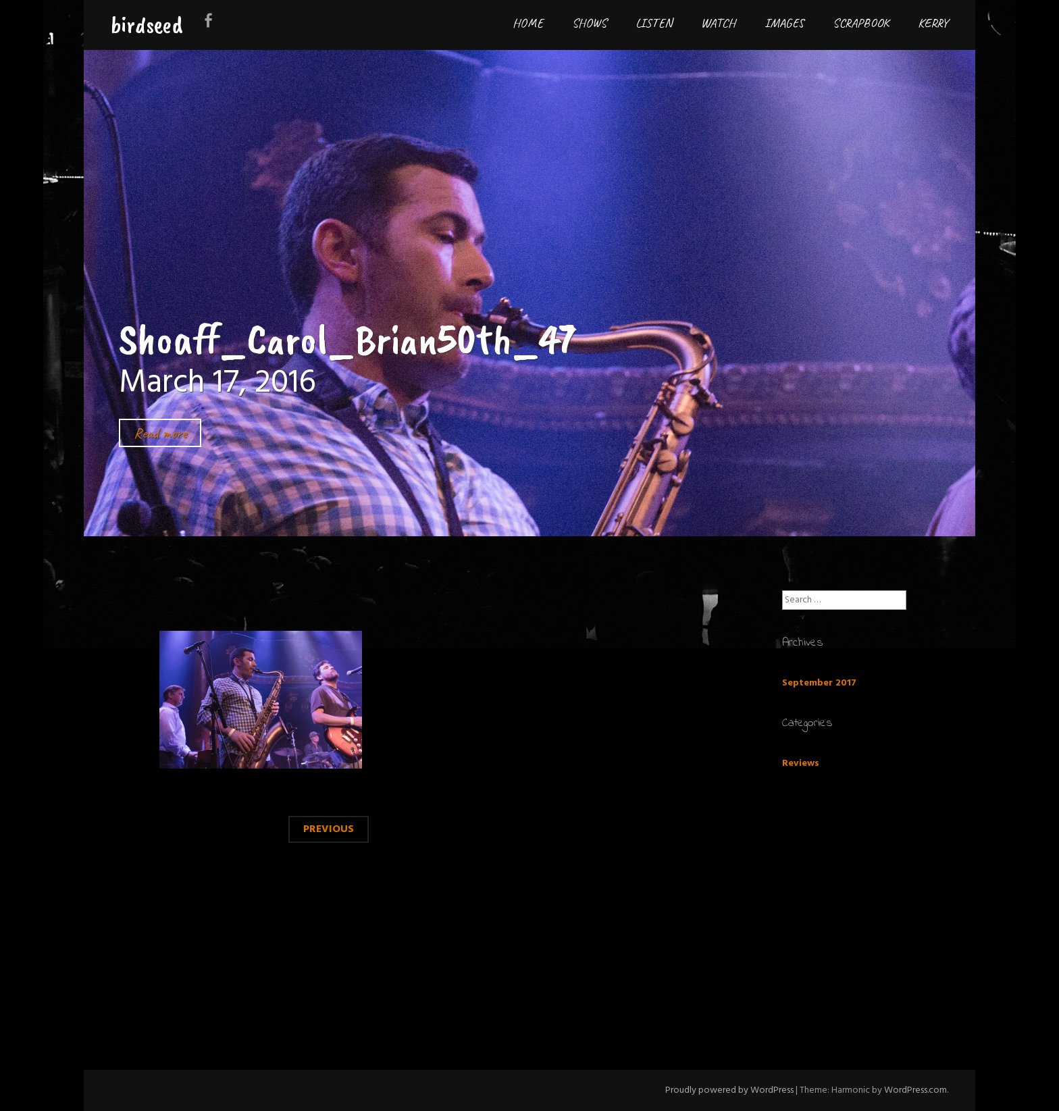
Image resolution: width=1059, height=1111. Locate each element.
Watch (718, 23)
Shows (589, 23)
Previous (328, 829)
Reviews (800, 763)
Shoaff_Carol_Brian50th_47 (347, 339)
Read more (160, 432)
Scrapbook (861, 23)
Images (784, 23)
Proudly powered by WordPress (729, 1090)
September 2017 (819, 683)
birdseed (147, 24)
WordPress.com (915, 1090)
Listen (654, 23)
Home (528, 23)
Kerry (933, 23)
